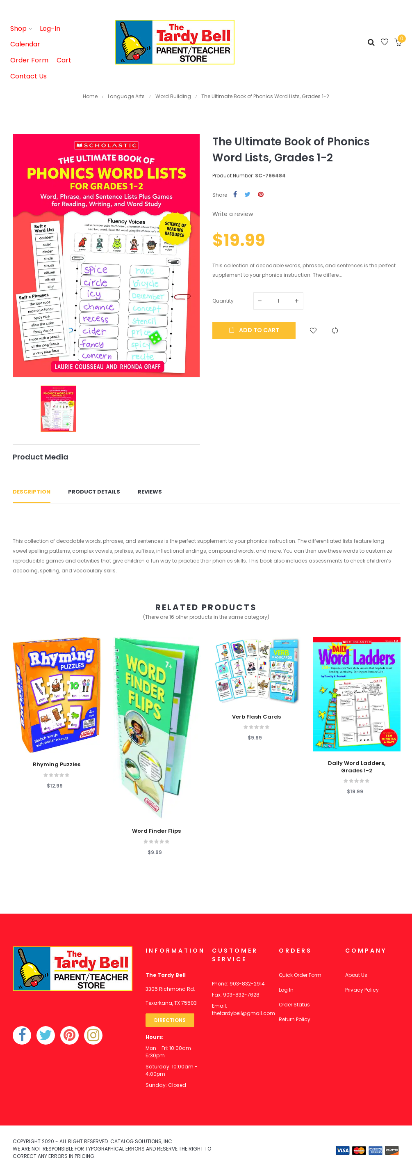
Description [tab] (31, 492)
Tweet (247, 195)
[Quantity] (278, 301)
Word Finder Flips (156, 831)
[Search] (334, 42)
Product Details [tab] (94, 492)
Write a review (232, 214)
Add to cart (254, 330)
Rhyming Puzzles (56, 764)
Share (235, 195)
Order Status (294, 1004)
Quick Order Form (300, 975)
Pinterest (261, 195)
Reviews (150, 492)
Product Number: (233, 175)
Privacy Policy (362, 989)
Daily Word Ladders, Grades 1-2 (356, 767)
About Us (356, 975)
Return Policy (294, 1019)
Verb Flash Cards (256, 717)
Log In (286, 989)
